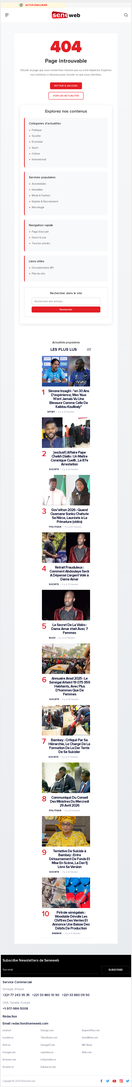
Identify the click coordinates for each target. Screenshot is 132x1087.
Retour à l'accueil (66, 85)
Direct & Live (39, 237)
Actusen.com (9, 1059)
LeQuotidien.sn (48, 1059)
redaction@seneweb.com (30, 1023)
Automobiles (39, 184)
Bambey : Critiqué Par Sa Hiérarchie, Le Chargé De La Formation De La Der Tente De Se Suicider (69, 746)
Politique (37, 130)
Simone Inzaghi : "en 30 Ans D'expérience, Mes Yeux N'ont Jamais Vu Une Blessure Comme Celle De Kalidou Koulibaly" (68, 399)
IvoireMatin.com (90, 1037)
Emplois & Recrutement (45, 201)
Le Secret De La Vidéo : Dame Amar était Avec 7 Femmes (69, 629)
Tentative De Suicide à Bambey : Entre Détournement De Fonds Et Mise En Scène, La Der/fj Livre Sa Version (69, 859)
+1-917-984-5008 (15, 1009)
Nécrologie (38, 207)
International (39, 159)
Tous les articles (41, 243)
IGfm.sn (6, 1045)
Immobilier (37, 189)
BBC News (87, 1045)
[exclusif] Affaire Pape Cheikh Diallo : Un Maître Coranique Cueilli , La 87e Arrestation (69, 458)
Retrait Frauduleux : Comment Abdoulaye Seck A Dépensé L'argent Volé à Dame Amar (69, 573)
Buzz (52, 638)
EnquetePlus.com (91, 1030)
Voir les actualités (66, 95)
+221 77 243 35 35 (16, 995)
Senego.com (47, 1030)
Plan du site (38, 273)
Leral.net (7, 1030)
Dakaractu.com (48, 1066)
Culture (36, 153)
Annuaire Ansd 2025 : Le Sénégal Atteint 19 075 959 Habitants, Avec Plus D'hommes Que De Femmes (69, 686)
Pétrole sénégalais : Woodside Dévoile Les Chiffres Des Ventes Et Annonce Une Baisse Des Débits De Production (71, 920)
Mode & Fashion (41, 195)
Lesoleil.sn (8, 1037)
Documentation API (43, 267)
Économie (37, 141)
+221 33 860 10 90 (45, 995)
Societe (54, 469)
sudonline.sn (47, 1052)
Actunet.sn (8, 1066)
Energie (57, 933)
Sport (35, 147)
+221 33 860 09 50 (76, 995)
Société (36, 136)
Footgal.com (9, 1052)
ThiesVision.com (49, 1037)
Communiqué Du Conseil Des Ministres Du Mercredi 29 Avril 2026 (69, 801)
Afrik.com (87, 1052)
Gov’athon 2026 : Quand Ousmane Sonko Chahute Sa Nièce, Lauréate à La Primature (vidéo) (69, 516)
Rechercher (66, 309)
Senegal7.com (48, 1045)
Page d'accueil (40, 231)
